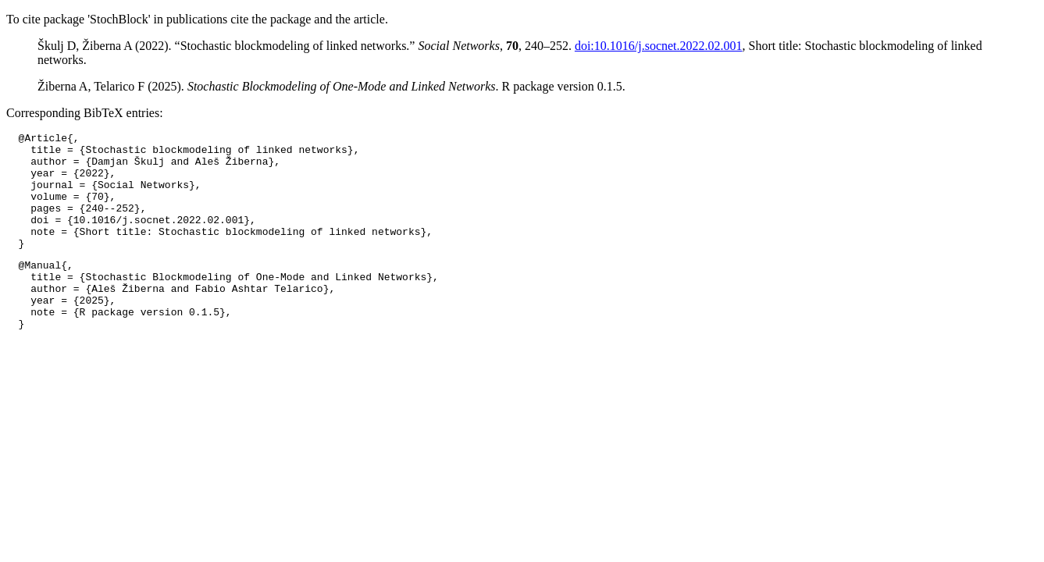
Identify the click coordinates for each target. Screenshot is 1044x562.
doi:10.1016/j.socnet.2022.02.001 (659, 45)
